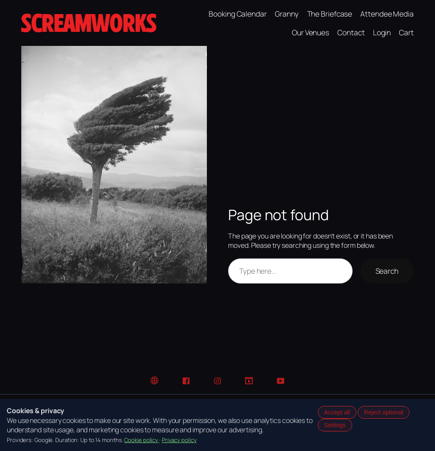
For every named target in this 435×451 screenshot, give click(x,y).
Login (382, 32)
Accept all (337, 412)
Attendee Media (387, 14)
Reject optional (384, 412)
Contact (350, 32)
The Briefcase (330, 14)
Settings (335, 425)
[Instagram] (217, 381)
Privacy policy (179, 440)
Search (387, 271)
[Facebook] (186, 381)
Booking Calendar (237, 14)
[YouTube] (280, 381)
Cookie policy (141, 440)
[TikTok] (249, 381)
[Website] (154, 381)
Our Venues (310, 32)
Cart (406, 32)
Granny (287, 14)
